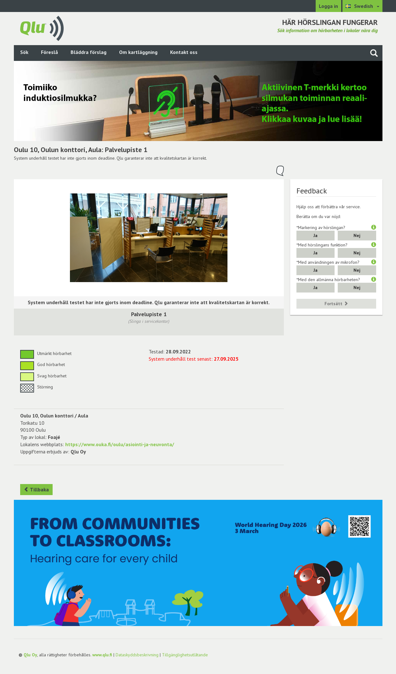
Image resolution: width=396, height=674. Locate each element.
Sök (24, 52)
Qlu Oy (30, 655)
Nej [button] (356, 235)
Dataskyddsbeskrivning (137, 655)
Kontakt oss (184, 52)
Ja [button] (315, 235)
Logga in (328, 6)
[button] (373, 227)
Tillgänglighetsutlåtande (185, 655)
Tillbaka (36, 489)
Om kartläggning (138, 52)
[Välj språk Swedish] (362, 6)
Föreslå (49, 52)
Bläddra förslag (88, 52)
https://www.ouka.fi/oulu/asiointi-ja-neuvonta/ (119, 444)
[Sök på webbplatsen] (373, 53)
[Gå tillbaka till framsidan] (42, 28)
